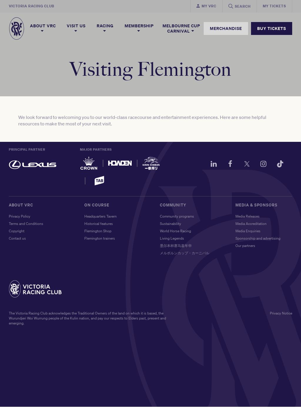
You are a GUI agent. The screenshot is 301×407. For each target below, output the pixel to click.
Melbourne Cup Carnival (181, 28)
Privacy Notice (281, 313)
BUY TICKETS (271, 28)
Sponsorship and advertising (257, 238)
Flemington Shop (97, 231)
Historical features (98, 223)
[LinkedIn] (212, 165)
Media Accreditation (251, 223)
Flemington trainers (99, 238)
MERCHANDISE (226, 28)
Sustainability (170, 223)
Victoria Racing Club (31, 6)
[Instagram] (263, 165)
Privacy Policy (19, 216)
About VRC (43, 28)
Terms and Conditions (26, 223)
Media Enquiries (247, 231)
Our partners (245, 245)
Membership (139, 28)
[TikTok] (279, 165)
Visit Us (76, 28)
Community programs (177, 216)
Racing (105, 28)
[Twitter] (246, 165)
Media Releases (247, 216)
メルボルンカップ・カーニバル (184, 253)
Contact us (17, 238)
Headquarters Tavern (100, 216)
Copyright (16, 231)
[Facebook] (229, 165)
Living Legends (172, 238)
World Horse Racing (175, 231)
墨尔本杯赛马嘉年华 (176, 245)
